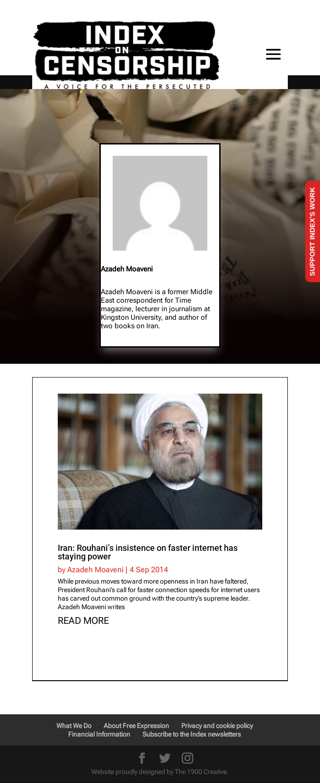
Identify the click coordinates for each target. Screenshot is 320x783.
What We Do (73, 725)
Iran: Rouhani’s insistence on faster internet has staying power (148, 552)
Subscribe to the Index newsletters (191, 734)
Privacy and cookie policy (217, 725)
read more (83, 620)
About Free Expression (136, 725)
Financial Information (99, 734)
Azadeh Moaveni (95, 569)
